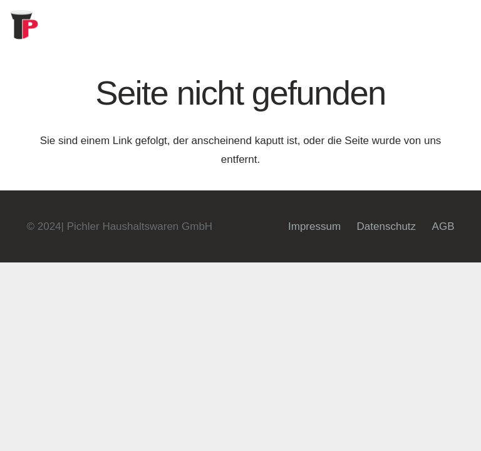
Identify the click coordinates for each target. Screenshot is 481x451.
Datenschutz (386, 226)
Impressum (314, 226)
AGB (443, 226)
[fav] (25, 25)
